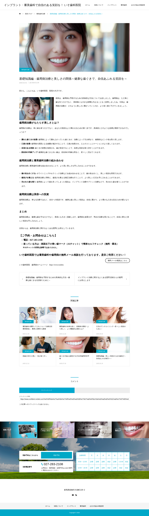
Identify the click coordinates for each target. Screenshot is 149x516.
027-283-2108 (36, 240)
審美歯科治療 (25, 69)
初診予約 (56, 455)
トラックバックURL (24, 396)
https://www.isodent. (56, 265)
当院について (98, 5)
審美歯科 (124, 5)
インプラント (112, 5)
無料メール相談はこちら (117, 260)
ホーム (87, 5)
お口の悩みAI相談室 (138, 5)
